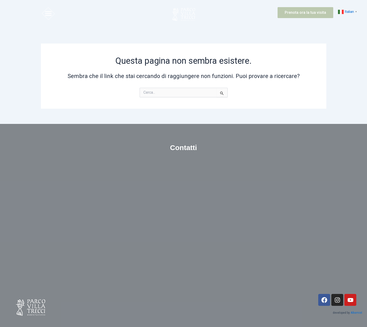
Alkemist (356, 312)
